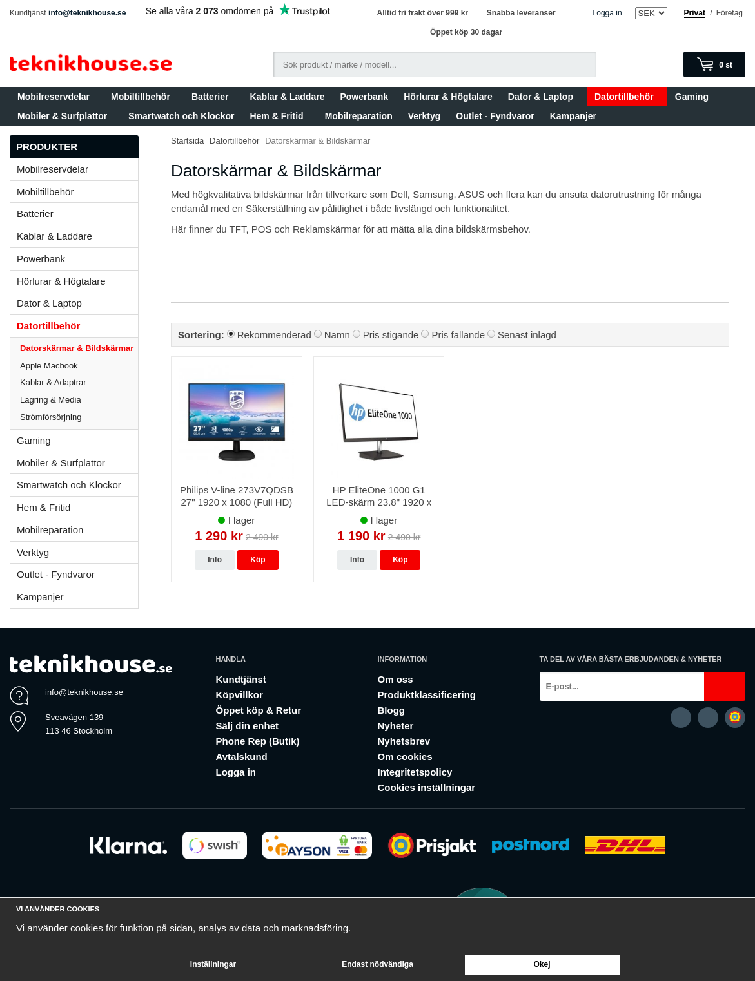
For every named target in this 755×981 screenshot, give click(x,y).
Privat (694, 12)
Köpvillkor (238, 694)
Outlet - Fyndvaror (495, 116)
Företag (729, 12)
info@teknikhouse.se (87, 12)
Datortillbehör (627, 96)
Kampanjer (573, 116)
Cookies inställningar (426, 787)
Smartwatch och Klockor (181, 116)
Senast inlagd (527, 334)
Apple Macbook (79, 365)
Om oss (395, 679)
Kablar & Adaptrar (79, 382)
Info (215, 559)
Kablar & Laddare (287, 96)
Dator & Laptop (543, 96)
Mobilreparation (359, 116)
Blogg (391, 710)
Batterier (213, 96)
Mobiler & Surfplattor (65, 116)
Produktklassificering (426, 694)
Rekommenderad (274, 334)
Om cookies (404, 756)
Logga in (607, 12)
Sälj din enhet (247, 725)
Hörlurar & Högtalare (448, 96)
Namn (337, 334)
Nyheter (395, 725)
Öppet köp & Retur (258, 710)
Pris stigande (391, 334)
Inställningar (213, 964)
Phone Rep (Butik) (257, 741)
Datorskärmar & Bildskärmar (76, 348)
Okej (541, 964)
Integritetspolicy (414, 772)
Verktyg (424, 116)
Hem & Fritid (279, 116)
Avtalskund (241, 756)
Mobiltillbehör (143, 96)
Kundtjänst (240, 679)
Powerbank (364, 96)
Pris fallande (458, 334)
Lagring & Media (79, 400)
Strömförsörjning (50, 417)
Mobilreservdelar (56, 96)
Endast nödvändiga (377, 964)
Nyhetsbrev (403, 741)
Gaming (694, 96)
